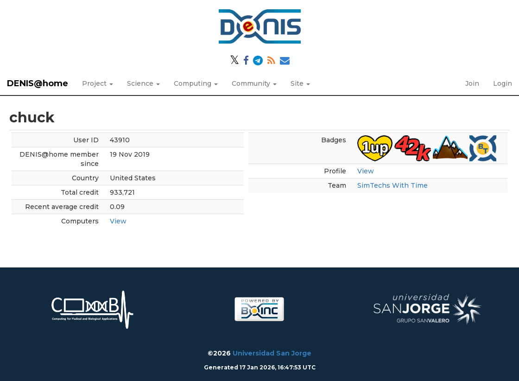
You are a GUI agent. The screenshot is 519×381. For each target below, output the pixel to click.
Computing (196, 83)
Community (254, 83)
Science (143, 83)
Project (97, 83)
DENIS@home (37, 83)
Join (472, 83)
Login (502, 83)
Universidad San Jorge (272, 353)
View (118, 221)
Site (300, 83)
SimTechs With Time (392, 185)
